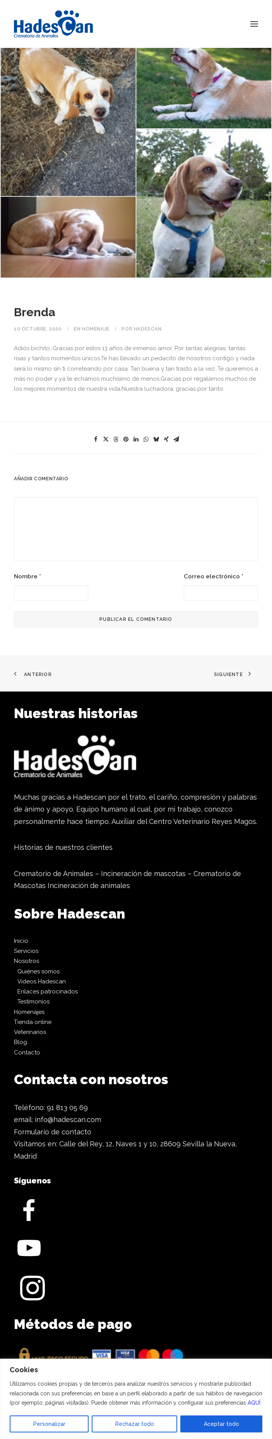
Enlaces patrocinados (47, 991)
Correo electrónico (213, 576)
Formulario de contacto (52, 1132)
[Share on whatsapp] (146, 439)
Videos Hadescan (41, 981)
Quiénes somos (38, 971)
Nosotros (26, 961)
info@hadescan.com (68, 1119)
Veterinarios (30, 1032)
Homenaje (95, 329)
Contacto (27, 1052)
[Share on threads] (116, 439)
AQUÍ (254, 1403)
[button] (254, 24)
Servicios (26, 950)
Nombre (27, 576)
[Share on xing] (166, 439)
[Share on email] (176, 439)
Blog (20, 1042)
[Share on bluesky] (156, 439)
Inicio (21, 940)
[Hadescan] (53, 23)
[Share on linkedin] (136, 439)
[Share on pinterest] (126, 439)
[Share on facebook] (96, 439)
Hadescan (148, 329)
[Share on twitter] (106, 439)
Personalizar (49, 1424)
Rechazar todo (134, 1424)
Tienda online (32, 1022)
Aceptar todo (221, 1424)
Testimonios (33, 1001)
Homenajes (29, 1011)
